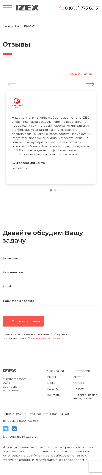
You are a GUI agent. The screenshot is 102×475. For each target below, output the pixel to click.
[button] (51, 190)
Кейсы (51, 377)
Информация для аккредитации (85, 396)
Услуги (77, 377)
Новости (79, 389)
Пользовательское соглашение (45, 338)
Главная (8, 26)
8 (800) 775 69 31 (82, 8)
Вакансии (53, 389)
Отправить (20, 321)
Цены (51, 382)
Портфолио (81, 371)
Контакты (53, 395)
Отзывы (78, 382)
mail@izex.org (26, 436)
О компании (55, 371)
